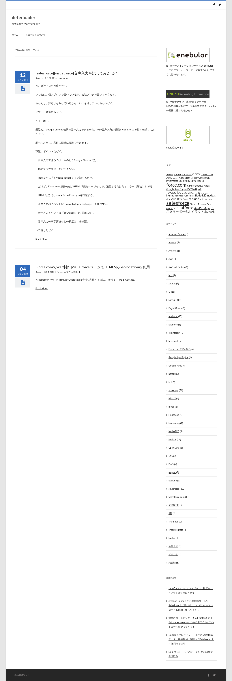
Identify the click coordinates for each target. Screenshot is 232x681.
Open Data (174, 447)
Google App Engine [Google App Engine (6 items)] (176, 189)
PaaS (171, 464)
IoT (170, 382)
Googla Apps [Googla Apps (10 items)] (202, 185)
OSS (171, 456)
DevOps (173, 300)
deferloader (23, 17)
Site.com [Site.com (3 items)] (193, 204)
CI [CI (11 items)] (192, 178)
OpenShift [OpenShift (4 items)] (171, 199)
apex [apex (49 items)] (196, 173)
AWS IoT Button (177, 267)
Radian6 (173, 480)
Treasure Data (176, 529)
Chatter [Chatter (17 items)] (184, 177)
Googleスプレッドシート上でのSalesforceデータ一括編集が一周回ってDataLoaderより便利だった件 (191, 639)
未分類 (172, 562)
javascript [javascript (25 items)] (173, 192)
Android (173, 250)
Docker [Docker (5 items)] (207, 177)
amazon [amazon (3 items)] (169, 174)
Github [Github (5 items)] (190, 185)
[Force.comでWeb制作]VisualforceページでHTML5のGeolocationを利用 (92, 267)
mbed (171, 406)
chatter (172, 283)
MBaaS (172, 398)
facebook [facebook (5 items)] (199, 180)
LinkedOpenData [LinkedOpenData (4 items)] (174, 195)
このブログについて (35, 34)
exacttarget (174, 332)
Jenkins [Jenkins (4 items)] (198, 193)
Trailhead (173, 521)
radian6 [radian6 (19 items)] (194, 198)
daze (40, 78)
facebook (173, 341)
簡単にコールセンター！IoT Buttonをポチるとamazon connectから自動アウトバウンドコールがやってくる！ (191, 622)
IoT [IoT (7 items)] (199, 189)
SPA (170, 513)
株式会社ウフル (22, 674)
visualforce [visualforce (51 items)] (183, 207)
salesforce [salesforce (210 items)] (177, 202)
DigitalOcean (175, 308)
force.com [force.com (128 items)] (176, 185)
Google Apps (175, 365)
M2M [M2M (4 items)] (186, 195)
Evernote (173, 324)
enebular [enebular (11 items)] (188, 180)
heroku (172, 373)
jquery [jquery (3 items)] (205, 193)
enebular (173, 316)
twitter (172, 538)
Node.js (172, 439)
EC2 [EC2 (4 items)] (180, 181)
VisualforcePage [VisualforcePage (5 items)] (202, 208)
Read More (41, 239)
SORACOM (174, 505)
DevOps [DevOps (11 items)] (199, 178)
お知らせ (173, 546)
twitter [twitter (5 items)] (169, 208)
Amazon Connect (177, 234)
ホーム (15, 34)
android (172, 242)
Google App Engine (178, 357)
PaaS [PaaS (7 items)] (185, 199)
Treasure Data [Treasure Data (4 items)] (204, 204)
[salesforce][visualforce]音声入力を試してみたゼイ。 (78, 73)
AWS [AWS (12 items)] (169, 178)
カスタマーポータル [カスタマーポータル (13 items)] (190, 209)
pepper (172, 472)
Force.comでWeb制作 (67, 272)
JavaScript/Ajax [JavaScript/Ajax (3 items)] (188, 193)
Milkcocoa (174, 414)
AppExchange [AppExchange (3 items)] (207, 174)
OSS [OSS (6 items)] (179, 199)
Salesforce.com (177, 497)
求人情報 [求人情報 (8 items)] (209, 211)
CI (170, 291)
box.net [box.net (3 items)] (176, 178)
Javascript (173, 390)
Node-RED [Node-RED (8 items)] (201, 195)
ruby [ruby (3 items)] (210, 199)
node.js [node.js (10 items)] (211, 195)
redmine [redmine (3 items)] (203, 199)
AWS (171, 259)
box (171, 275)
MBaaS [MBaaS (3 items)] (191, 195)
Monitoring (174, 423)
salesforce (64, 78)
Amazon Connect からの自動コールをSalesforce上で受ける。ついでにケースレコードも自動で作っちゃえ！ (191, 605)
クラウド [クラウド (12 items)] (198, 211)
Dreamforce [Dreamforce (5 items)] (172, 180)
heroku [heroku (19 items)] (192, 189)
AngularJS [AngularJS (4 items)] (187, 174)
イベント (173, 554)
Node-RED (174, 431)
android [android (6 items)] (178, 174)
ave (40, 272)
